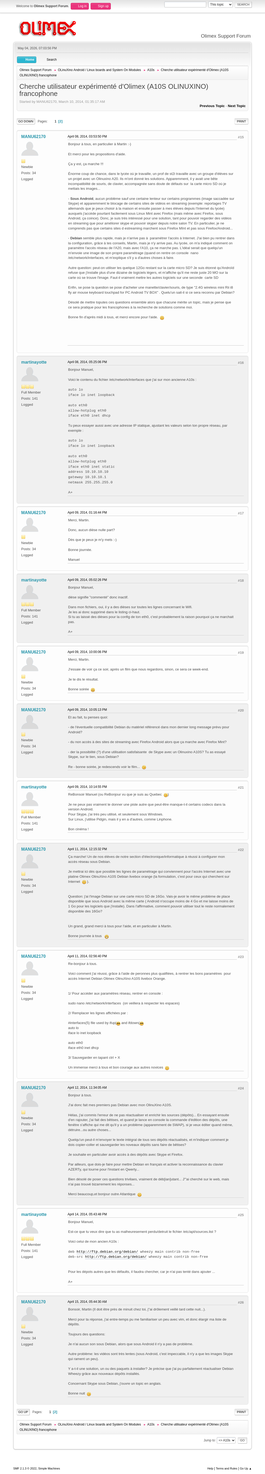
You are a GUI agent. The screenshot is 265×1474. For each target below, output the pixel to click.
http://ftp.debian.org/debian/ (107, 1252)
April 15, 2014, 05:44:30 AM (87, 1302)
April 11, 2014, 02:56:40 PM (87, 956)
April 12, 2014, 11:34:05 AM (87, 1087)
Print (241, 121)
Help (210, 1468)
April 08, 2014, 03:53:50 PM (87, 136)
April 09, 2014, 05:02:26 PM (87, 580)
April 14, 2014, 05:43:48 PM (87, 1214)
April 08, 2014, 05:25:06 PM (87, 362)
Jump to (209, 1440)
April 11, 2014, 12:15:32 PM (87, 849)
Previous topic (212, 106)
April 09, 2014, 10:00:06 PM (87, 652)
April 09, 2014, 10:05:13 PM (87, 710)
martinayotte (34, 362)
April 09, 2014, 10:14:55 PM (87, 787)
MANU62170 (33, 136)
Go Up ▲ (246, 1468)
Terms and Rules (226, 1468)
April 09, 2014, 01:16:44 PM (87, 512)
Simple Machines (49, 1468)
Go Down (25, 121)
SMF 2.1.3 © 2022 (25, 1468)
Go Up (23, 1412)
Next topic (237, 106)
